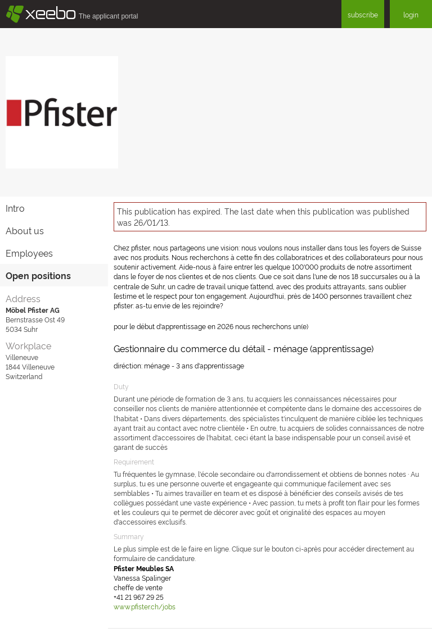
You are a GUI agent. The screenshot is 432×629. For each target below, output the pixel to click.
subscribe (363, 14)
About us (25, 230)
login (410, 14)
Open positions (38, 275)
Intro (15, 208)
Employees (29, 253)
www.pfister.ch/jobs (145, 606)
